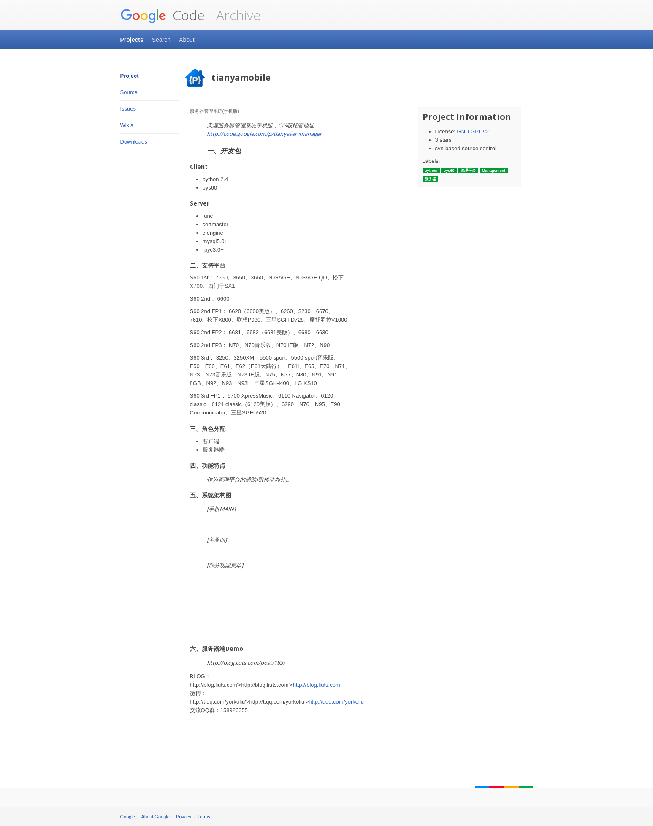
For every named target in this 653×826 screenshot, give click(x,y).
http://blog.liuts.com (316, 685)
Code (162, 15)
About (187, 39)
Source (129, 92)
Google (127, 816)
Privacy (183, 816)
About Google (155, 816)
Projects (132, 39)
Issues (128, 109)
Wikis (126, 125)
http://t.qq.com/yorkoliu (336, 702)
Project (129, 76)
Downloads (133, 141)
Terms (204, 816)
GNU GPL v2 (473, 131)
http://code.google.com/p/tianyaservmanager (264, 134)
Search (161, 39)
